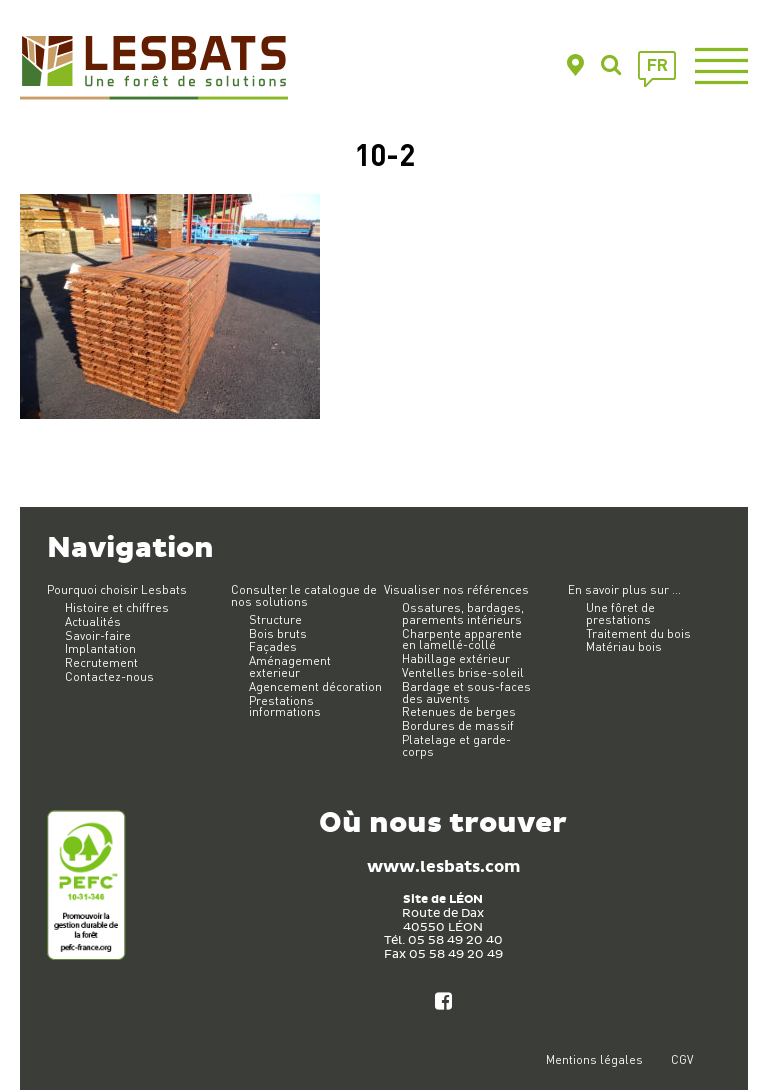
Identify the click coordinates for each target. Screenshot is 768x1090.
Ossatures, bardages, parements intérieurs (463, 613)
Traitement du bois (638, 633)
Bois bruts (278, 633)
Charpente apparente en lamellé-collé (462, 639)
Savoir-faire (98, 635)
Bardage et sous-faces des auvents (466, 692)
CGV (682, 1059)
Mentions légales (594, 1059)
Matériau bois (624, 646)
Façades (273, 646)
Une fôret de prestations (620, 613)
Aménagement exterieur (290, 666)
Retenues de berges (459, 711)
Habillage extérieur (456, 658)
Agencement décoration (315, 686)
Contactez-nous (109, 676)
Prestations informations (285, 706)
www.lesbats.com (443, 867)
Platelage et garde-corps (456, 745)
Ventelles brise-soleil (463, 672)
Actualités (93, 621)
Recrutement (101, 662)
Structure (275, 619)
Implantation (100, 648)
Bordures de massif (458, 725)
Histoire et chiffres (117, 607)
